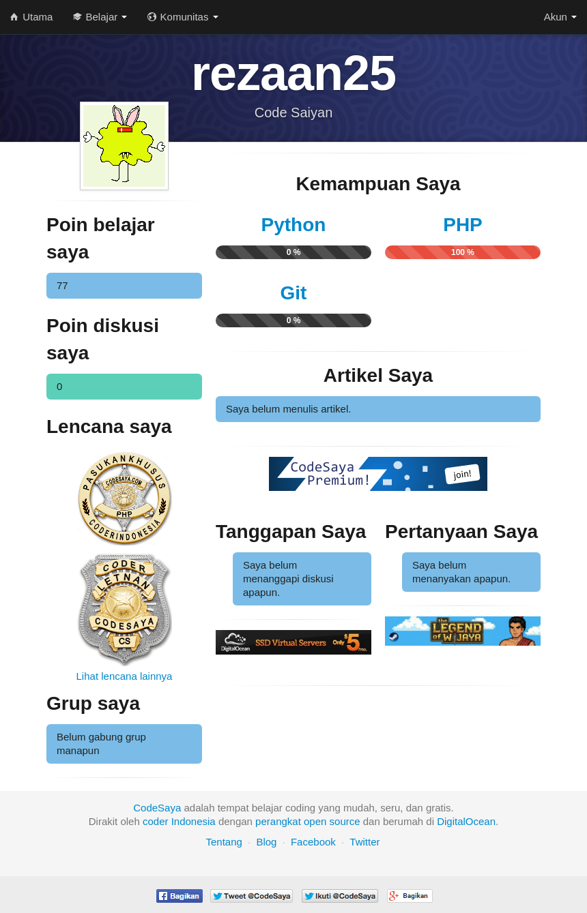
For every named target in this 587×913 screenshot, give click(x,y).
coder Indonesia (179, 821)
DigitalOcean (466, 821)
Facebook (313, 842)
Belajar (100, 17)
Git (294, 292)
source (345, 821)
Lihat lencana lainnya (124, 676)
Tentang (223, 842)
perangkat (278, 821)
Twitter (364, 842)
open (315, 821)
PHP (463, 224)
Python (293, 224)
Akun (560, 17)
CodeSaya (157, 807)
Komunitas (182, 17)
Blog (266, 842)
